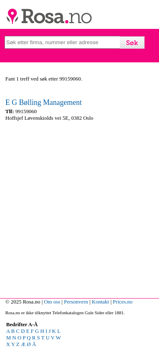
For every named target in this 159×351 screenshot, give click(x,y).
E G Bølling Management (43, 102)
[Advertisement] (79, 207)
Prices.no (123, 302)
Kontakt (100, 302)
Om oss (52, 302)
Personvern (76, 302)
